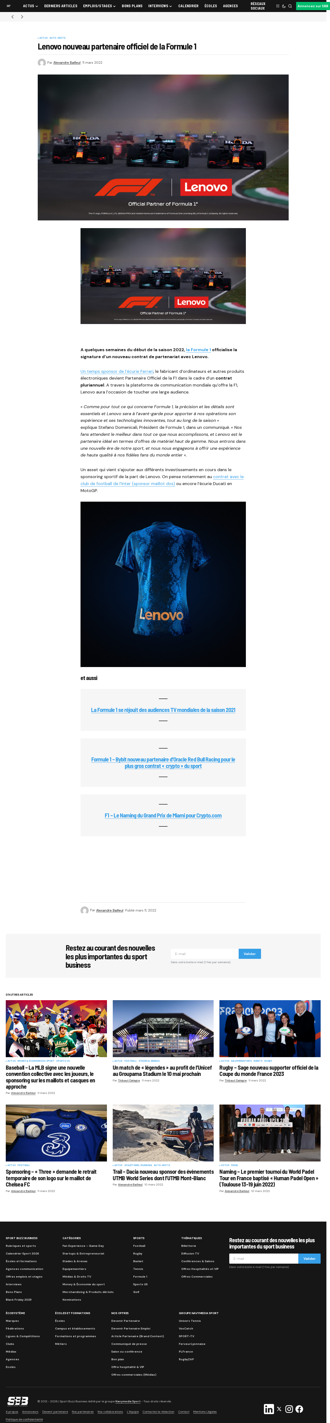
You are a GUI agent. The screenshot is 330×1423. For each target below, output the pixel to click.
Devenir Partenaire (125, 1321)
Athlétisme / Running (138, 1165)
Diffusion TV (190, 1253)
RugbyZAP (186, 1359)
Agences (12, 1359)
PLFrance (186, 1352)
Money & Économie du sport (36, 1061)
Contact (183, 1412)
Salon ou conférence (126, 1352)
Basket (138, 1261)
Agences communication (24, 1269)
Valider (250, 954)
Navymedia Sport (128, 1401)
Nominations (71, 1300)
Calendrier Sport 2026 (22, 1253)
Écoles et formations (21, 1261)
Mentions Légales (205, 1412)
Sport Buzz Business (21, 1238)
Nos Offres (120, 1313)
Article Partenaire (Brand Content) (137, 1336)
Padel (234, 1165)
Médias (11, 1352)
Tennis (138, 1269)
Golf (136, 1292)
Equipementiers (241, 1061)
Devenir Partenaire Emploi (130, 1328)
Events (258, 1061)
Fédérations (15, 1328)
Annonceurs (30, 1412)
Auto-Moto (58, 38)
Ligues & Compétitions (23, 1336)
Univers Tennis (190, 1321)
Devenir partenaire (55, 1412)
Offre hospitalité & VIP (127, 1367)
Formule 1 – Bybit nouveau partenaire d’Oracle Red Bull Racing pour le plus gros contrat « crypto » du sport (163, 762)
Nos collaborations (110, 1412)
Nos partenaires (83, 1412)
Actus (43, 38)
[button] (9, 6)
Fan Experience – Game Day (83, 1246)
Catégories (71, 1238)
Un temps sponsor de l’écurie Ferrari (117, 371)
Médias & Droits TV (76, 1277)
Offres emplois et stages (24, 1277)
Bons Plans (14, 1292)
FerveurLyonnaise (192, 1344)
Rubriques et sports (21, 1246)
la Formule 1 (198, 350)
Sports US (63, 1061)
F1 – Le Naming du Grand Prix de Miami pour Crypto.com (163, 815)
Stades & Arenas (149, 1061)
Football (131, 1061)
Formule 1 (140, 1277)
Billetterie (188, 1246)
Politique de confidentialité (24, 1419)
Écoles (60, 1321)
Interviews (14, 1284)
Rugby (268, 1061)
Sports (139, 1238)
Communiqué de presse (129, 1344)
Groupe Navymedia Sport (199, 1313)
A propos (12, 1412)
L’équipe (133, 1412)
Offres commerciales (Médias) (133, 1375)
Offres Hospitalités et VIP (200, 1269)
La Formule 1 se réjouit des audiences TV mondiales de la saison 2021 (163, 709)
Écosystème (15, 1313)
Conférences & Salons (197, 1261)
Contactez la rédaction (158, 1412)
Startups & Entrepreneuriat (83, 1253)
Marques (12, 1321)
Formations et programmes (75, 1336)
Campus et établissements (75, 1328)
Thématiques (191, 1238)
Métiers (61, 1344)
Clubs (10, 1344)
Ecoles (11, 1367)
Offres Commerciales (197, 1277)
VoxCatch (186, 1328)
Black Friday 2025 (18, 1300)
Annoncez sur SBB (313, 6)
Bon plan (117, 1359)
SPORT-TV (186, 1336)
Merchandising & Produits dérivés (88, 1292)
